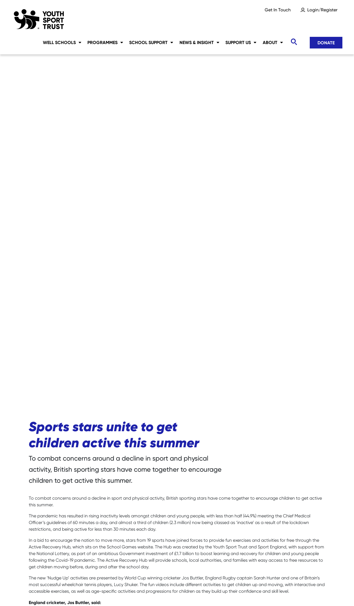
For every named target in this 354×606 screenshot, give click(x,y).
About (273, 42)
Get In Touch (278, 9)
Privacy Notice (155, 592)
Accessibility (201, 592)
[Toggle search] (293, 42)
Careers (37, 592)
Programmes (105, 42)
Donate (326, 42)
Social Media (110, 592)
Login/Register (322, 9)
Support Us (240, 42)
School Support (151, 42)
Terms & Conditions (304, 592)
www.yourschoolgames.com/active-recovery (222, 490)
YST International (249, 592)
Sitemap (71, 592)
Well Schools (62, 42)
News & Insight (199, 42)
